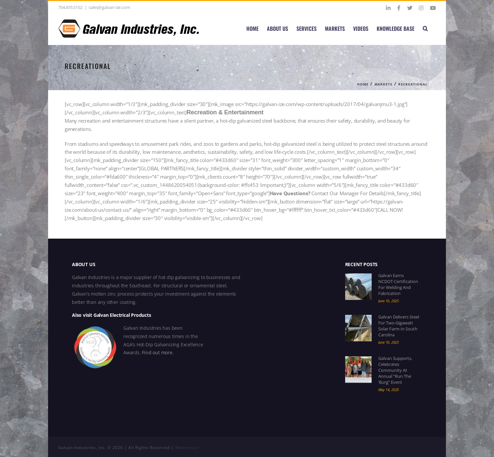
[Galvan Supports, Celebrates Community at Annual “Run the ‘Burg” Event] (358, 369)
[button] (425, 28)
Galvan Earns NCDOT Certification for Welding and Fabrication (398, 284)
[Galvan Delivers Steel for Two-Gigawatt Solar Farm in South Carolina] (358, 328)
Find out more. (157, 352)
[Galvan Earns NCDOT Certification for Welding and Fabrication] (358, 286)
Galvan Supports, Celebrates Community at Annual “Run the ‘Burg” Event (395, 370)
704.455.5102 (70, 7)
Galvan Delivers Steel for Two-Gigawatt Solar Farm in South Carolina (398, 326)
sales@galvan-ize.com (109, 7)
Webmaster (187, 447)
